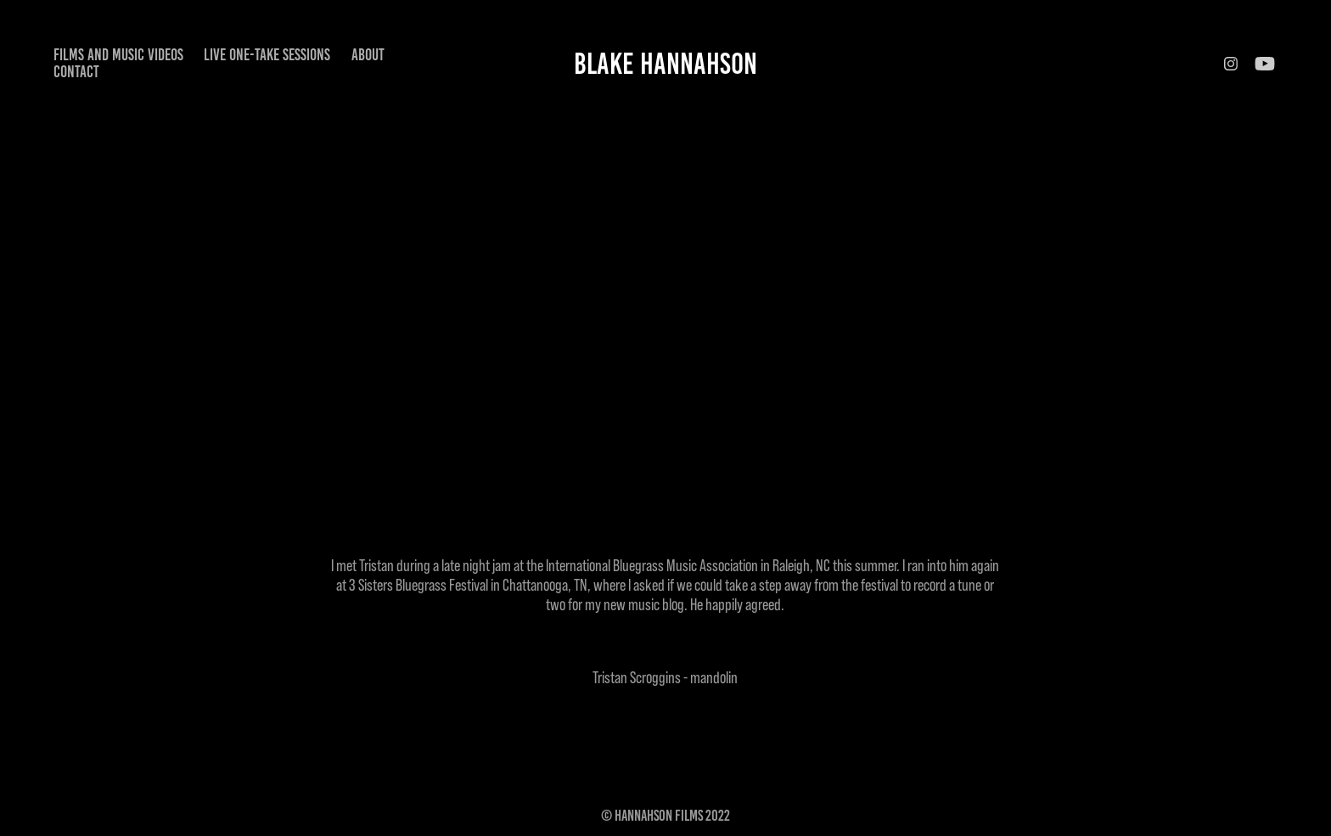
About (368, 55)
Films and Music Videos (118, 55)
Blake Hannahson (665, 64)
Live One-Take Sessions (267, 55)
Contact (76, 72)
